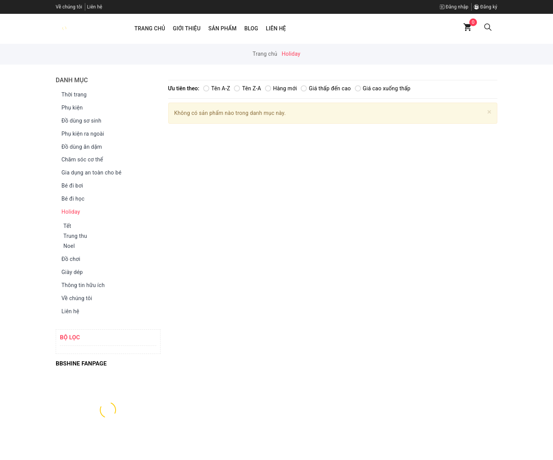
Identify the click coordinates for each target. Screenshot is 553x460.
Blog (251, 28)
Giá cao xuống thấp (383, 88)
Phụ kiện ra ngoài (81, 134)
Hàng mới (281, 88)
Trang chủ (149, 28)
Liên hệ (276, 28)
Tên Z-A (247, 88)
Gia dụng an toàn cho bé (89, 173)
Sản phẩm (222, 28)
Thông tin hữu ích (81, 285)
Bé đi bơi (70, 186)
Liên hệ (94, 7)
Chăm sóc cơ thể (80, 159)
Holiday (69, 212)
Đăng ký (485, 7)
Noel (69, 246)
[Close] (489, 112)
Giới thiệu (186, 28)
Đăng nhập (454, 7)
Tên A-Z (216, 88)
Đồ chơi (69, 259)
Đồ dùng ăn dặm (80, 147)
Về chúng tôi (69, 7)
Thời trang (72, 95)
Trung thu (75, 236)
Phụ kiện (70, 108)
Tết (67, 226)
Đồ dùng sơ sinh (79, 121)
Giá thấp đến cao (326, 88)
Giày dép (70, 272)
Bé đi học (71, 199)
